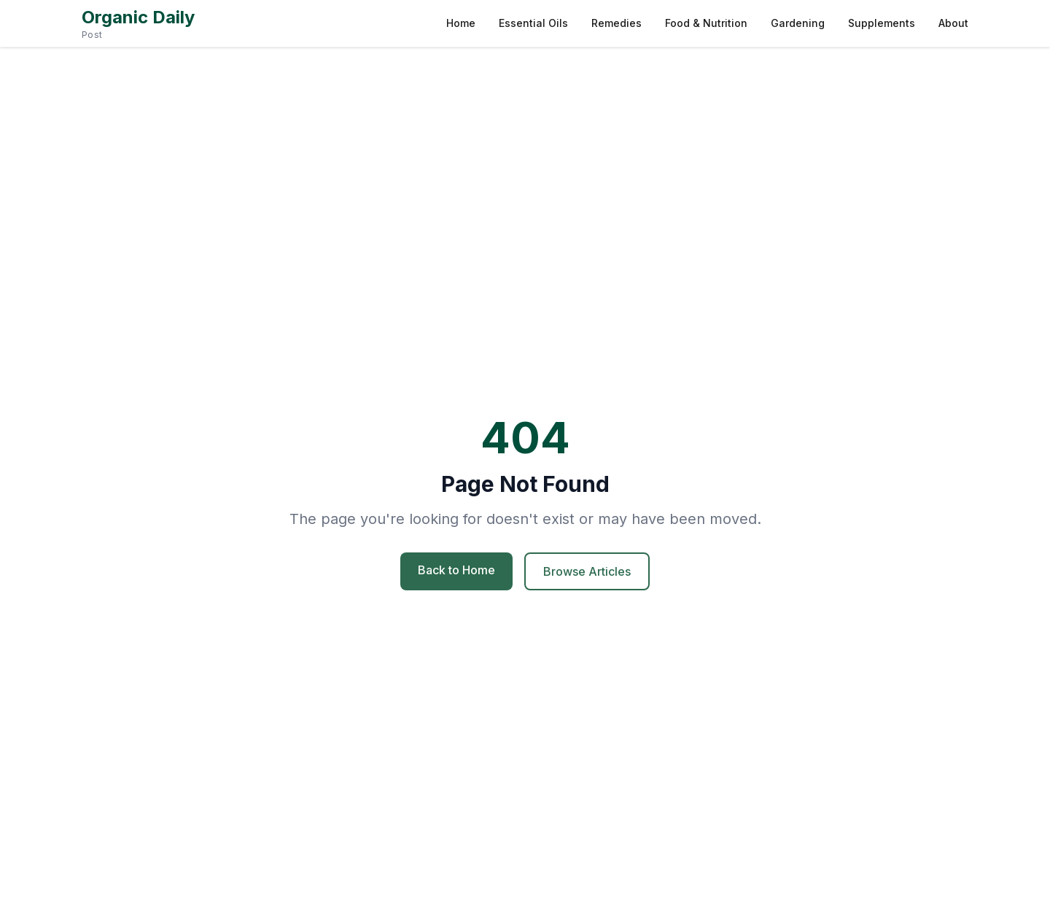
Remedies (616, 23)
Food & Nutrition (706, 23)
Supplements (881, 23)
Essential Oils (533, 23)
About (953, 23)
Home (460, 23)
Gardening (798, 23)
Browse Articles (587, 571)
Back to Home (456, 570)
